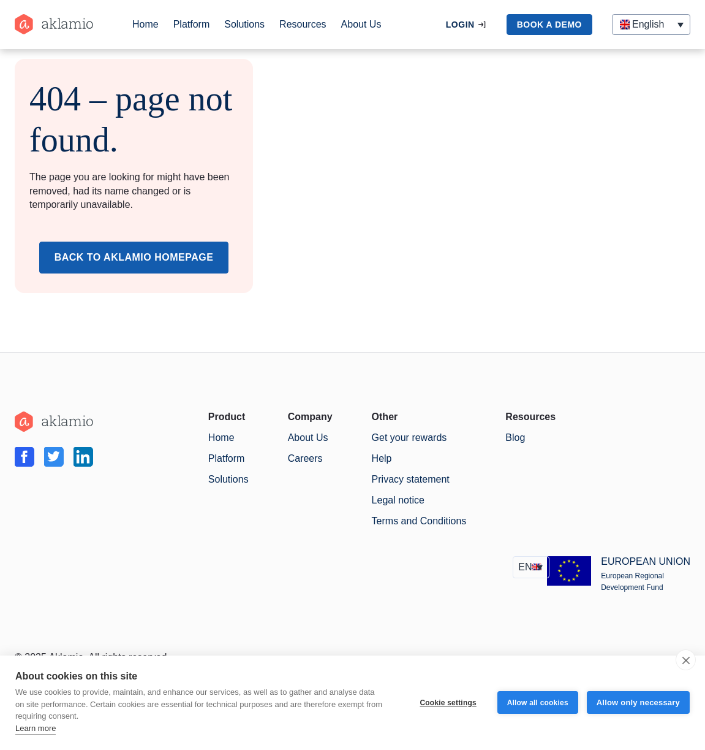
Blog (515, 437)
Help (382, 458)
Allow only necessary (638, 702)
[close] (686, 659)
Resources (302, 24)
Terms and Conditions (419, 521)
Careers (305, 458)
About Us (361, 24)
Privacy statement (411, 479)
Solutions (244, 24)
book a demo (549, 24)
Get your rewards (409, 437)
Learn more (35, 728)
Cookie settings (448, 702)
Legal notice (398, 500)
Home (145, 24)
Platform (191, 24)
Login (460, 24)
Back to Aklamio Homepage (134, 257)
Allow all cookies (537, 702)
